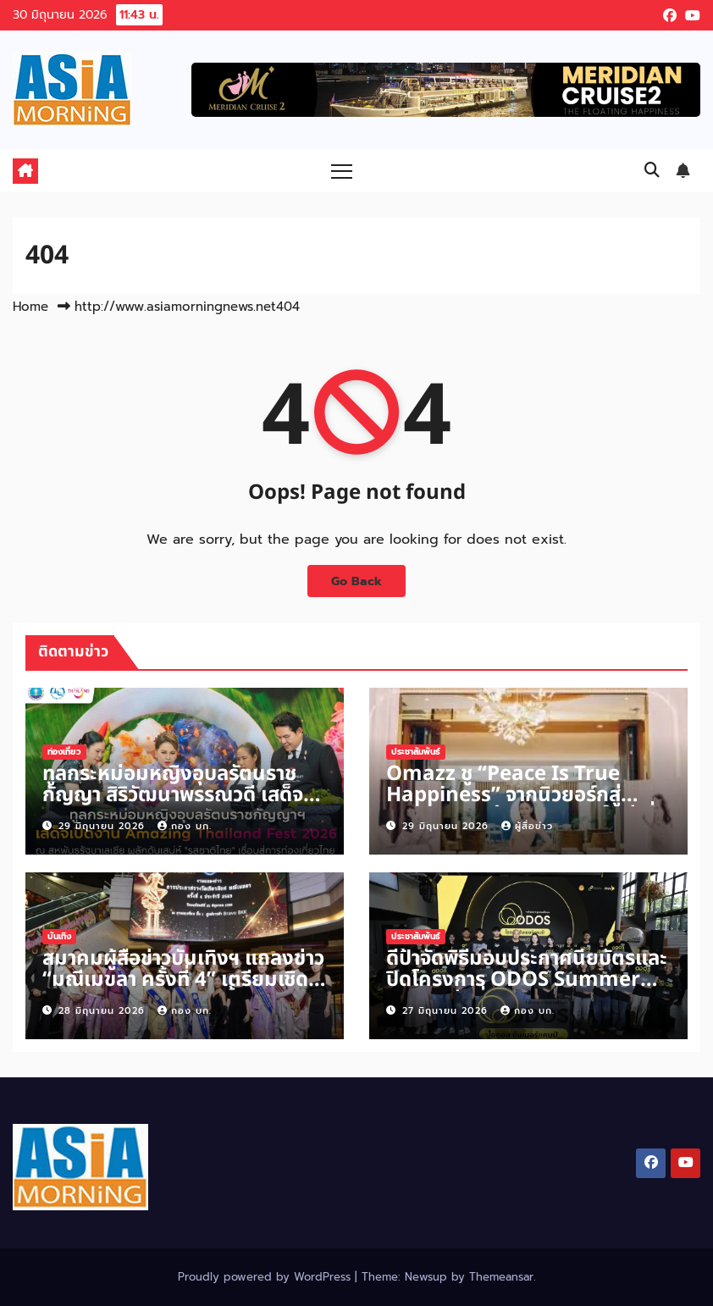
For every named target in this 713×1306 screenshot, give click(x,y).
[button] (652, 170)
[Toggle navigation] (341, 171)
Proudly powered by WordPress (266, 1277)
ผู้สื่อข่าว (527, 826)
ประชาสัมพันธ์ (415, 751)
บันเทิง (59, 936)
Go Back (356, 581)
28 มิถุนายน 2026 (103, 1011)
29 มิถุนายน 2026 (103, 826)
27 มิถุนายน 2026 (447, 1011)
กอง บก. (185, 826)
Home (30, 306)
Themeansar (501, 1277)
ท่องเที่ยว (64, 751)
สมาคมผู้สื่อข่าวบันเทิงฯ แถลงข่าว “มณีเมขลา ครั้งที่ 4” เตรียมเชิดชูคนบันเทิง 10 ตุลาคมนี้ (183, 980)
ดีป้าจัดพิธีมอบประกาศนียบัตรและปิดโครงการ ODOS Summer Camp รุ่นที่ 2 (526, 980)
